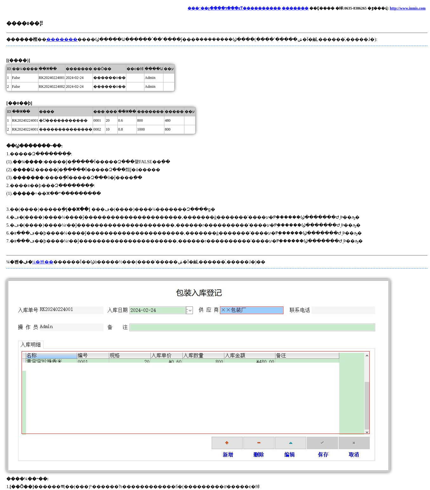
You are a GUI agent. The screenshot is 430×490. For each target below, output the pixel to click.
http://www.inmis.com (408, 8)
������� (295, 8)
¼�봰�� (43, 262)
